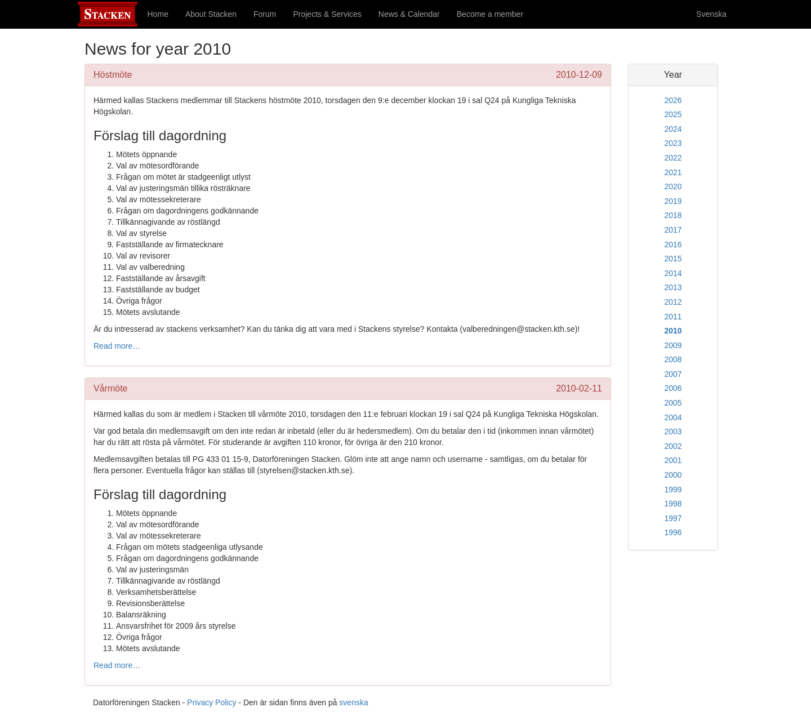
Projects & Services (327, 14)
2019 (672, 201)
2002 (672, 446)
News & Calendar (409, 14)
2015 (672, 258)
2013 (672, 287)
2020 (672, 186)
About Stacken (211, 14)
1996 (672, 532)
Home (158, 14)
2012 (672, 301)
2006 (672, 388)
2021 (672, 172)
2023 (672, 143)
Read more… (116, 345)
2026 (672, 100)
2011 (672, 316)
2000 (672, 474)
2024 (672, 129)
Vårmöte (110, 388)
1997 (672, 518)
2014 (672, 273)
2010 (672, 330)
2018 (672, 215)
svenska (353, 702)
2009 (672, 345)
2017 (672, 229)
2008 (672, 359)
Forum (264, 14)
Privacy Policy (211, 702)
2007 (672, 374)
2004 (672, 417)
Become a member (490, 14)
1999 (672, 489)
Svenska (711, 14)
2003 (672, 431)
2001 (672, 460)
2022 (672, 157)
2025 (672, 114)
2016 (672, 244)
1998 (672, 503)
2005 (672, 402)
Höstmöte (112, 74)
